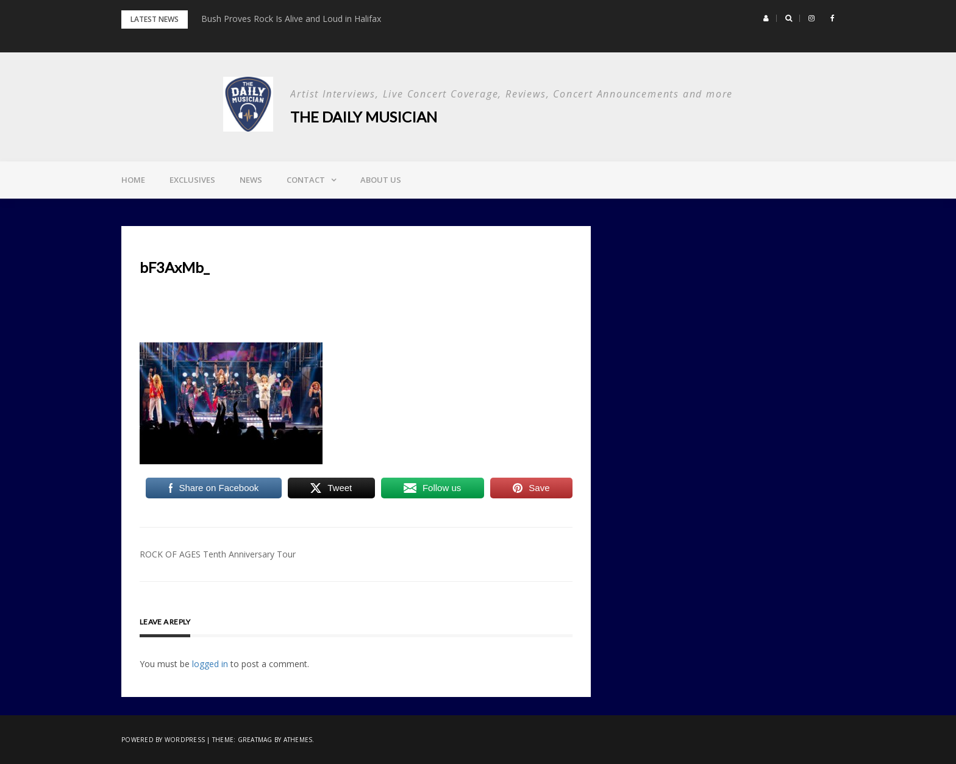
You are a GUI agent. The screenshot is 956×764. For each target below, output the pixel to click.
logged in (210, 664)
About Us (380, 179)
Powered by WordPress (163, 739)
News (251, 179)
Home (133, 179)
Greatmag (255, 739)
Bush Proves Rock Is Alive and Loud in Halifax (291, 18)
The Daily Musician (363, 117)
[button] (766, 18)
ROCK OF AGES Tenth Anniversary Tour (218, 554)
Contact (306, 179)
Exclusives (192, 179)
